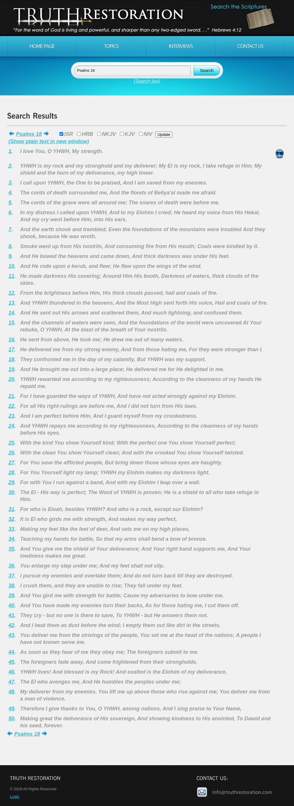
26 (11, 453)
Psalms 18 (29, 134)
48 (11, 692)
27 (11, 463)
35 (11, 549)
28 (11, 472)
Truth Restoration (146, 18)
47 (11, 682)
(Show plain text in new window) (48, 141)
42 (11, 625)
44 (11, 652)
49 (11, 709)
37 (11, 576)
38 (11, 586)
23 (11, 416)
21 (11, 396)
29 (11, 482)
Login (14, 796)
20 (11, 379)
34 (11, 539)
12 (11, 293)
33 (11, 529)
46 (11, 672)
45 (11, 662)
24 (11, 426)
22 (11, 406)
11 (11, 276)
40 (11, 605)
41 (11, 615)
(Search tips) (147, 81)
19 (11, 369)
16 (11, 340)
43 (11, 635)
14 (11, 313)
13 (11, 303)
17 (11, 349)
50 (11, 718)
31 (11, 509)
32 (11, 519)
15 (11, 323)
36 (11, 566)
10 (11, 266)
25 (11, 443)
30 (11, 492)
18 (11, 359)
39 (11, 595)
